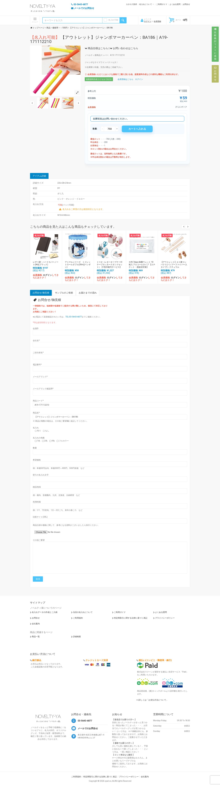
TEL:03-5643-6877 (73, 317)
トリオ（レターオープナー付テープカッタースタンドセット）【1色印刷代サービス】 (109, 264)
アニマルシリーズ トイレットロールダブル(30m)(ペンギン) (78, 264)
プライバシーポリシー (165, 618)
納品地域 (37, 487)
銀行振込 (36, 660)
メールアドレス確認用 (43, 389)
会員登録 (157, 21)
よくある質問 (174, 4)
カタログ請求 (131, 4)
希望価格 (37, 460)
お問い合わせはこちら (124, 48)
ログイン (147, 21)
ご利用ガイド (161, 4)
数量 (35, 448)
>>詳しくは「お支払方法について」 (152, 700)
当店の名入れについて (83, 612)
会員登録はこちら (125, 79)
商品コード (38, 401)
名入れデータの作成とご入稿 (44, 612)
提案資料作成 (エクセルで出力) (99, 79)
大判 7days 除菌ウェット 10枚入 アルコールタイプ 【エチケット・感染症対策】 (142, 264)
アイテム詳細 (39, 176)
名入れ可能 (113, 20)
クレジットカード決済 (96, 660)
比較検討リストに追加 (215, 44)
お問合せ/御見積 (41, 292)
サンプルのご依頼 (64, 292)
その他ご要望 (39, 540)
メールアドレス (40, 377)
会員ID (35, 328)
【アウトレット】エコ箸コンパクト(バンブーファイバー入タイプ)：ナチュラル (174, 264)
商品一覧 (36, 636)
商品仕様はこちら (96, 48)
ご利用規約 (78, 618)
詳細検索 (77, 636)
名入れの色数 (39, 438)
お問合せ (186, 4)
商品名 (36, 413)
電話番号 (37, 364)
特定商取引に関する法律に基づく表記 (130, 618)
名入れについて (145, 4)
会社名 (36, 340)
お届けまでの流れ (88, 292)
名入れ (36, 428)
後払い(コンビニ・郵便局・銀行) (155, 660)
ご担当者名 (38, 352)
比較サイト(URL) (40, 517)
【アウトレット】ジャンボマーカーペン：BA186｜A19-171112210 (99, 39)
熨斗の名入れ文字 (41, 475)
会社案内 (36, 624)
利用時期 (37, 502)
